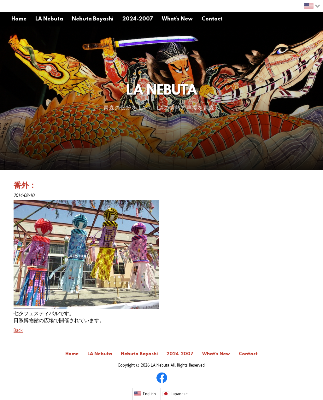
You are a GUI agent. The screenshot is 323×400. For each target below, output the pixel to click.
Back (18, 330)
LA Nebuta (161, 91)
